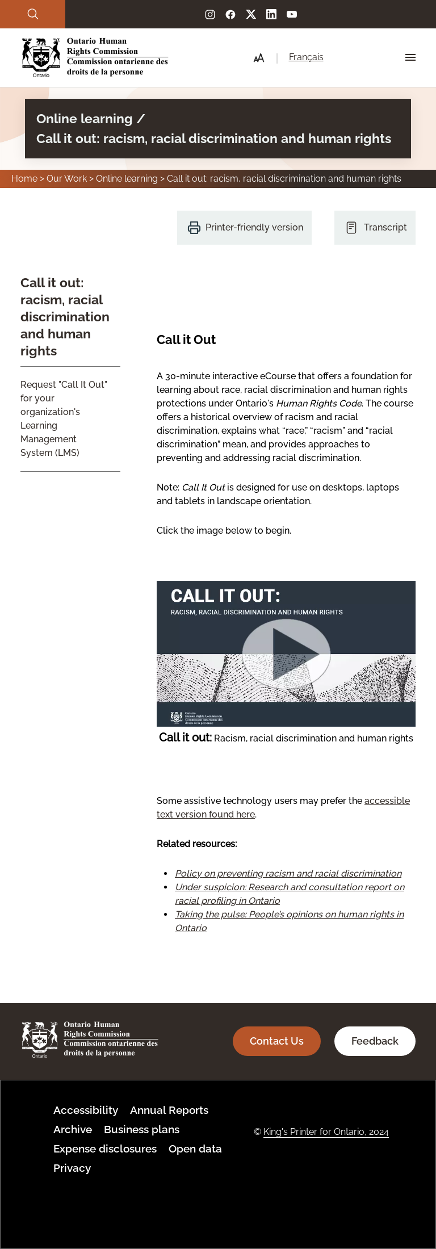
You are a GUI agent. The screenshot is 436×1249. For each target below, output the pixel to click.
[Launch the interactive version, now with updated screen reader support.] (286, 723)
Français (306, 57)
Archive (72, 1129)
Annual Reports (169, 1110)
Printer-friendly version (254, 227)
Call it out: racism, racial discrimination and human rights (65, 316)
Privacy (72, 1168)
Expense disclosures (105, 1148)
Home (24, 178)
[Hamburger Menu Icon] (410, 57)
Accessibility (85, 1110)
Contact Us (277, 1041)
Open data (195, 1148)
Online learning (127, 178)
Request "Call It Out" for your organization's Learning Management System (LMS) (63, 418)
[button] (259, 58)
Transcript (385, 227)
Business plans (141, 1129)
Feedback (375, 1041)
